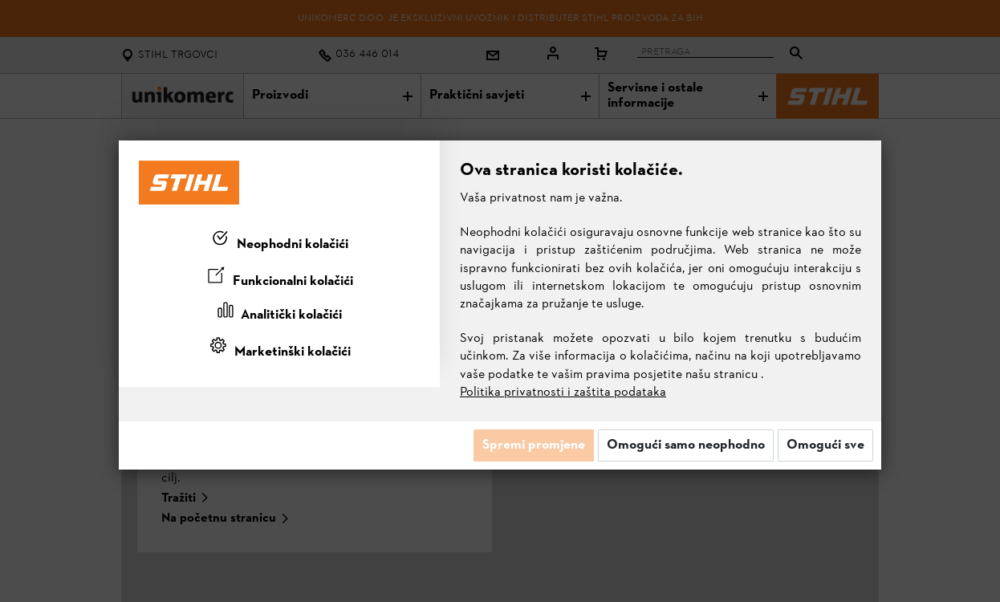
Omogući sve (825, 445)
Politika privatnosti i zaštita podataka (563, 392)
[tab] (279, 241)
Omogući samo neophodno (686, 445)
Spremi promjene (533, 445)
